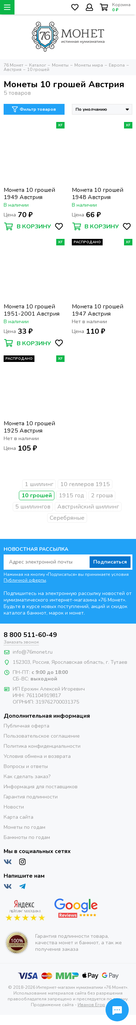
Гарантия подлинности (31, 796)
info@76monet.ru (33, 652)
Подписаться (110, 561)
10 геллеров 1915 (85, 484)
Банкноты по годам (27, 837)
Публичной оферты (25, 580)
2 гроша (102, 495)
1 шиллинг (39, 484)
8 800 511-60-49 (30, 635)
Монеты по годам (24, 827)
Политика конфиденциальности (42, 746)
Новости (14, 806)
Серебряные (67, 518)
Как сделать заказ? (27, 776)
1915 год (71, 495)
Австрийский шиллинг (88, 507)
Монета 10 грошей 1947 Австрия (97, 310)
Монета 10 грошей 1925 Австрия (29, 427)
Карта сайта (18, 817)
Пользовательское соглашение (42, 736)
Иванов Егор (91, 1005)
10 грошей (36, 495)
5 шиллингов (32, 507)
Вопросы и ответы (26, 766)
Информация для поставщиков (41, 786)
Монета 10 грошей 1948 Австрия (97, 193)
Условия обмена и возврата (37, 756)
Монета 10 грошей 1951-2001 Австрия (31, 310)
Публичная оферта (26, 725)
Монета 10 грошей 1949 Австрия (29, 193)
